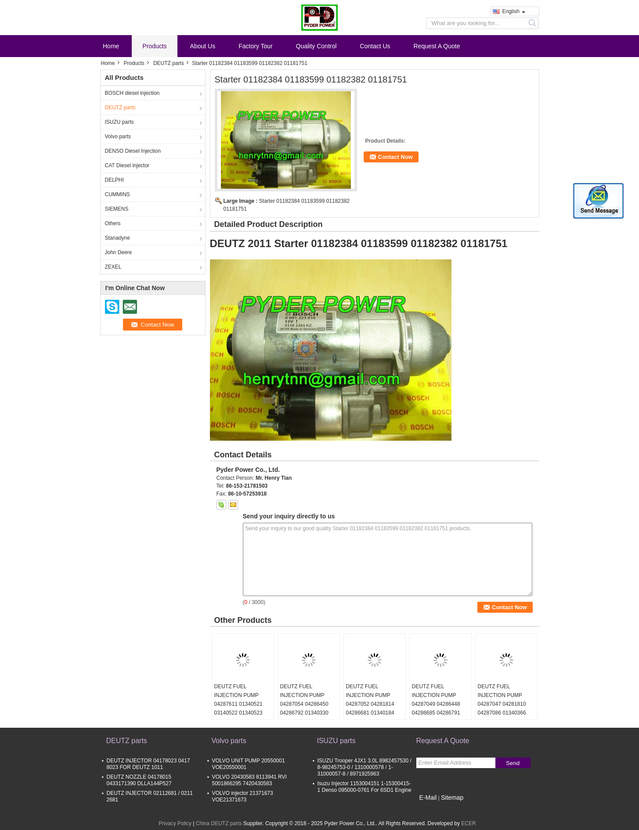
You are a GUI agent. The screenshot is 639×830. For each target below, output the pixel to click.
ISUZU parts (119, 122)
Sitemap (452, 797)
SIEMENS (117, 209)
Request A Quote (437, 46)
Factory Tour (255, 46)
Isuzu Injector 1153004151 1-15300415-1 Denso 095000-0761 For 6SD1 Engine (365, 786)
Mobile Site (432, 808)
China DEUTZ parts (219, 823)
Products (154, 46)
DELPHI (114, 180)
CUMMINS (117, 194)
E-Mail (428, 797)
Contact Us (375, 46)
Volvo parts (118, 136)
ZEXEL (113, 267)
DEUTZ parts (168, 63)
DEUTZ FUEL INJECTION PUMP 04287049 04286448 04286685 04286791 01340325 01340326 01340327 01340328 (436, 708)
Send (513, 763)
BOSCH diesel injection (132, 93)
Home (111, 46)
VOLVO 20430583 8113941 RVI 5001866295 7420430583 (249, 780)
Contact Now (395, 157)
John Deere (118, 252)
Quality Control (316, 46)
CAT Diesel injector (127, 165)
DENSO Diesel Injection (133, 151)
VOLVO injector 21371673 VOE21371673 (242, 796)
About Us (203, 46)
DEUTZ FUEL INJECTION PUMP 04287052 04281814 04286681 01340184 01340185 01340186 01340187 (370, 708)
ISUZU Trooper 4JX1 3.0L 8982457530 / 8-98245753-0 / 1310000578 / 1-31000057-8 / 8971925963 (365, 767)
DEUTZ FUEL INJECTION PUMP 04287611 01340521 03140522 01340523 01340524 (238, 704)
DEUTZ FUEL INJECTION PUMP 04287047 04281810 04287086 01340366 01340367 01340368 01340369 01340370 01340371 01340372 (502, 712)
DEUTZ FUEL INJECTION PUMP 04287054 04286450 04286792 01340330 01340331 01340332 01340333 (304, 708)
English (513, 11)
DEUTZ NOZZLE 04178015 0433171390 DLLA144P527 (139, 780)
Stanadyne (117, 238)
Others (113, 223)
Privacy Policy (175, 823)
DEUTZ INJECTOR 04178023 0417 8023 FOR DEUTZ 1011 (148, 764)
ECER (468, 823)
